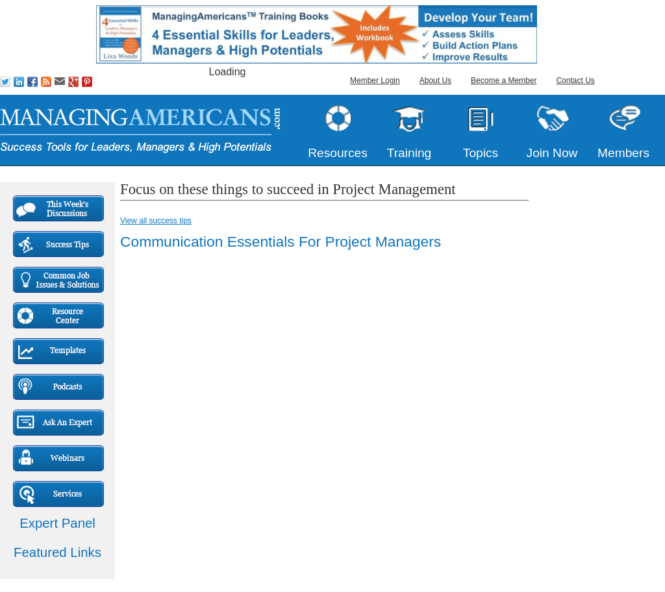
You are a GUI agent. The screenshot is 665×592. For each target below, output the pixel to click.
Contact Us (575, 80)
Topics (480, 153)
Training (409, 153)
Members (623, 153)
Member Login (375, 80)
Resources (338, 153)
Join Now (552, 153)
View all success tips (156, 220)
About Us (435, 80)
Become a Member (503, 80)
